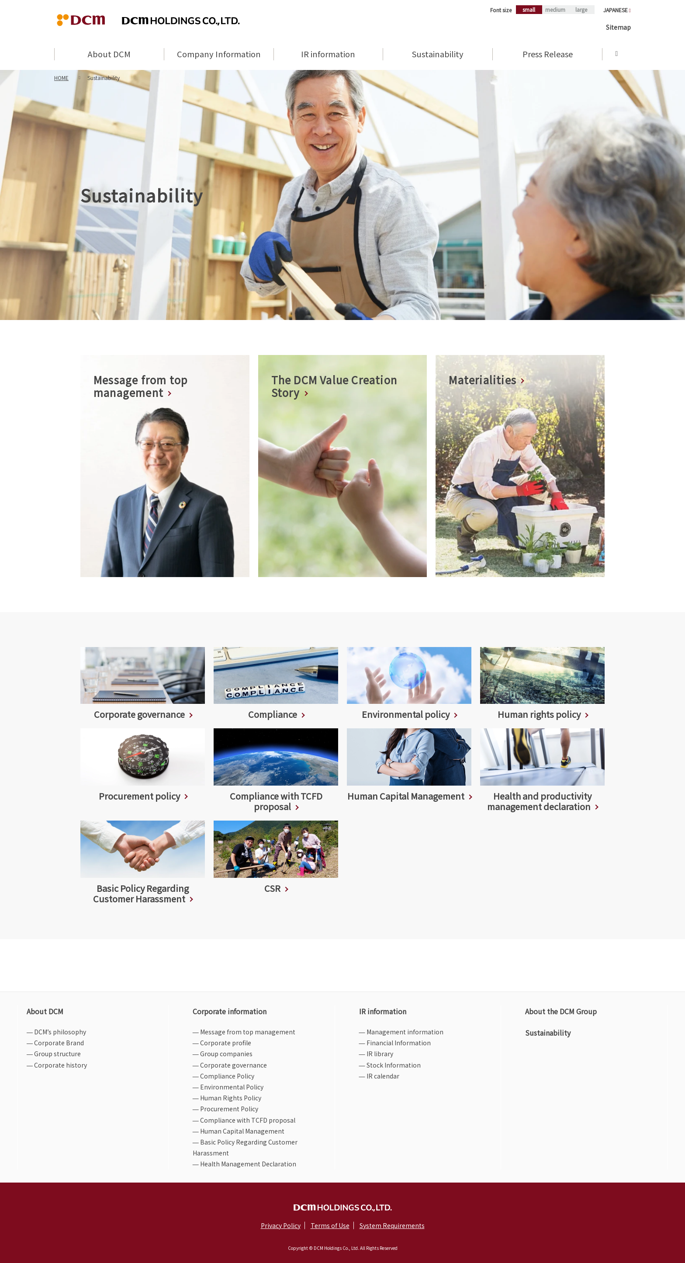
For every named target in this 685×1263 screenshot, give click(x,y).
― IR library (376, 1053)
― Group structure (54, 1053)
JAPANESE (617, 10)
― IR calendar (379, 1076)
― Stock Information (390, 1065)
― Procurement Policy (225, 1108)
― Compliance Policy (223, 1076)
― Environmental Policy (228, 1086)
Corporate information (229, 1011)
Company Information (218, 54)
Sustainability (437, 54)
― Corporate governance (230, 1065)
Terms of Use (330, 1225)
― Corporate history (57, 1065)
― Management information (401, 1031)
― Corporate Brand (55, 1042)
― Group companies (223, 1053)
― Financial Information (395, 1042)
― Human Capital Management (238, 1131)
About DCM (109, 54)
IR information (328, 54)
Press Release (547, 54)
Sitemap (618, 27)
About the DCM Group (561, 1011)
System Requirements (392, 1225)
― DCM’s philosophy (56, 1031)
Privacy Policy (281, 1225)
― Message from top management (244, 1031)
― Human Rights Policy (227, 1097)
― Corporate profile (222, 1042)
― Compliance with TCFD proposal (244, 1120)
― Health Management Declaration (244, 1163)
